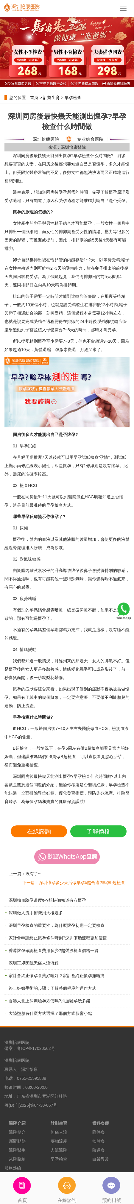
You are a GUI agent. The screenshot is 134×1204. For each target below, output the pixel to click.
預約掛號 (111, 1187)
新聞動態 (17, 1141)
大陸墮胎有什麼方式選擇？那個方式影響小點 (50, 1013)
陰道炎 (98, 1150)
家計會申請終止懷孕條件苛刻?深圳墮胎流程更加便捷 (58, 938)
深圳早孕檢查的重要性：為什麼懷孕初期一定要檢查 (57, 925)
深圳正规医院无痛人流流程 (34, 963)
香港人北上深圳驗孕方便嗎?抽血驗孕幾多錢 (49, 1000)
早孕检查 (73, 97)
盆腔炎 (98, 1141)
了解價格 (98, 831)
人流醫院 (59, 1150)
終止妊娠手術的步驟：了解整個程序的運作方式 (52, 988)
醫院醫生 (17, 1150)
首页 (34, 97)
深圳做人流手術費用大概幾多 (36, 912)
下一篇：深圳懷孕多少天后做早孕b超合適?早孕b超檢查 (73, 882)
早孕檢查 (59, 1159)
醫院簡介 (17, 1132)
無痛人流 (59, 1132)
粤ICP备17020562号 (36, 1048)
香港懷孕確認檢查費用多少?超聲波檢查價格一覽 (54, 950)
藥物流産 (59, 1141)
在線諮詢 (39, 831)
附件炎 (98, 1132)
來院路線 (17, 1159)
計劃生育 (51, 97)
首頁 (22, 1187)
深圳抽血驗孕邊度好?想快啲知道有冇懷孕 (47, 900)
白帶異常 (100, 1159)
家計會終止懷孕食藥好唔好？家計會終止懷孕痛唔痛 (57, 975)
